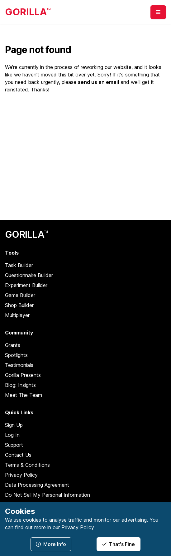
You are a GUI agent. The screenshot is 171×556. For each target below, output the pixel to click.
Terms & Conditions (27, 465)
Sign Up (14, 425)
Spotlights (16, 355)
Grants (12, 345)
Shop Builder (19, 305)
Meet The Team (23, 395)
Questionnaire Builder (29, 275)
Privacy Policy (21, 475)
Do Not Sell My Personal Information (47, 495)
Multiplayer (17, 315)
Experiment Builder (26, 285)
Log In (12, 435)
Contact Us (18, 455)
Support (14, 445)
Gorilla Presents (23, 375)
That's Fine (118, 544)
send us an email (98, 82)
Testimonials (19, 365)
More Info (51, 544)
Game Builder (20, 295)
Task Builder (19, 265)
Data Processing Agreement (37, 485)
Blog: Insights (20, 385)
